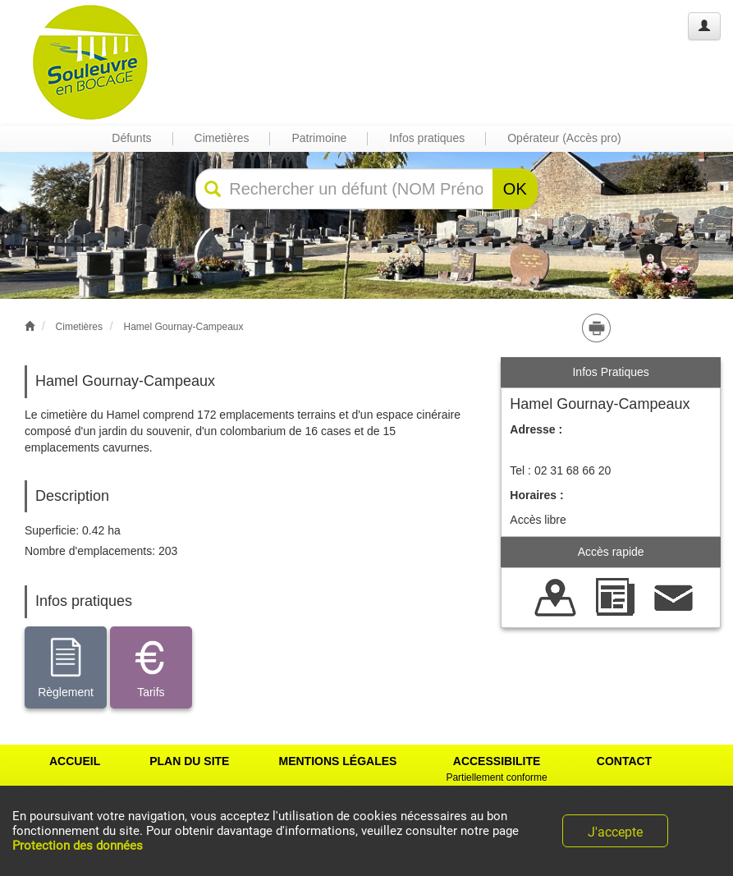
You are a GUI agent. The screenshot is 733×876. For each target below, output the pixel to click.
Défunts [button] (131, 137)
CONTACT (624, 761)
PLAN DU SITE (189, 761)
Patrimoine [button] (318, 137)
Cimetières (79, 327)
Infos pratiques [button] (427, 137)
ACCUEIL (74, 761)
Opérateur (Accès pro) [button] (564, 137)
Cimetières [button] (222, 137)
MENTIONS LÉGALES (337, 761)
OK (515, 189)
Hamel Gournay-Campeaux (183, 327)
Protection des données (77, 845)
